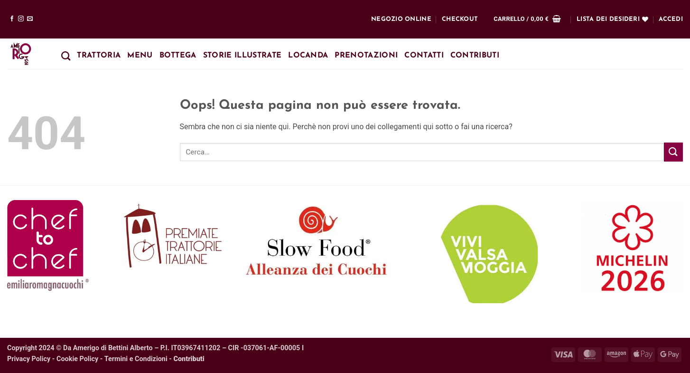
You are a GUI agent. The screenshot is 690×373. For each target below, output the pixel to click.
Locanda (308, 55)
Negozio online (401, 19)
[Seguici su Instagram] (21, 19)
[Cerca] (65, 56)
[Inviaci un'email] (30, 19)
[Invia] (673, 152)
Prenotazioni (366, 55)
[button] (527, 19)
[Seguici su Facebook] (12, 19)
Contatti (424, 55)
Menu (139, 55)
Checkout (460, 19)
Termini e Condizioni (136, 359)
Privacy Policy (28, 359)
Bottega (177, 55)
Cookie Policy (77, 359)
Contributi (474, 55)
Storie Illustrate (242, 55)
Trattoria (99, 55)
